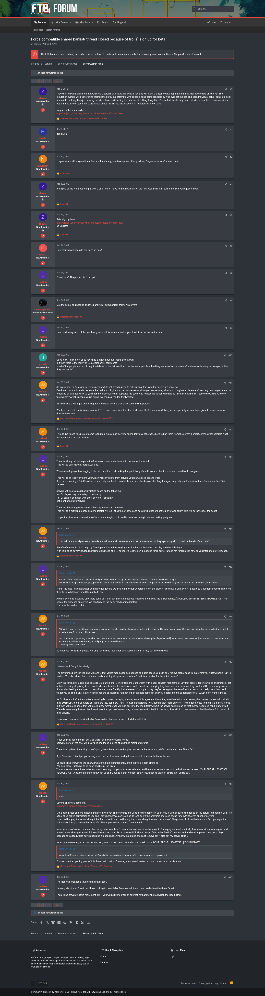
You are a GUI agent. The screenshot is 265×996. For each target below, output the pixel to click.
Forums (104, 962)
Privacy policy (205, 983)
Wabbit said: (65, 573)
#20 (230, 877)
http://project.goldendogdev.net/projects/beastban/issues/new (89, 113)
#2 (231, 129)
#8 (231, 300)
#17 (230, 662)
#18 (230, 735)
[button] (70, 22)
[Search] (213, 9)
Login (172, 956)
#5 (231, 215)
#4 (231, 184)
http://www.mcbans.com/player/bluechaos (79, 806)
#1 (231, 89)
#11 (230, 382)
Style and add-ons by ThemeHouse (109, 992)
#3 (231, 157)
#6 (231, 245)
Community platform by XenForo (60, 992)
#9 (231, 328)
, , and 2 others (83, 118)
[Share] (226, 89)
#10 (230, 355)
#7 (231, 273)
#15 (230, 567)
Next (57, 81)
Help (216, 983)
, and (86, 418)
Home (103, 956)
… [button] (45, 81)
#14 (230, 529)
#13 (230, 457)
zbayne (37, 44)
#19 (230, 784)
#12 (230, 429)
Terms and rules (188, 983)
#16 (230, 616)
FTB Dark (42, 983)
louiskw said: (65, 535)
